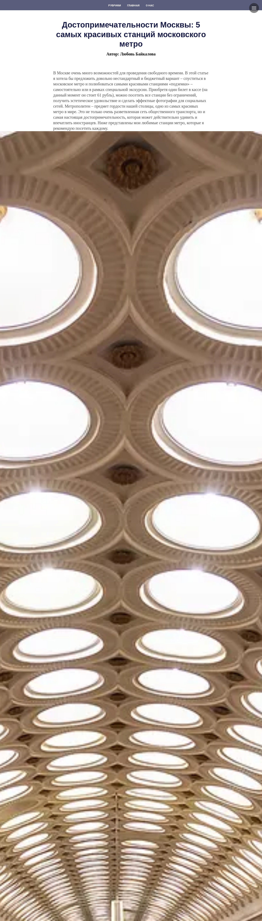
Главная (133, 5)
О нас (150, 5)
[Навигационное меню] (254, 8)
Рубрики (114, 5)
